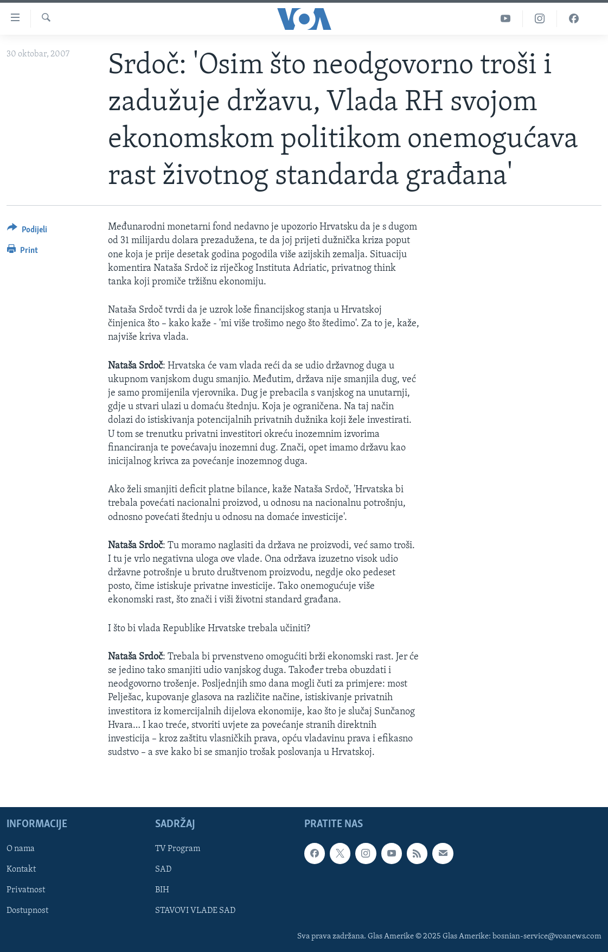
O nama (21, 849)
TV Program (177, 849)
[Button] (27, 231)
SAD (163, 870)
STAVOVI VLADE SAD (195, 911)
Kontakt (21, 870)
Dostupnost (27, 911)
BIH (162, 890)
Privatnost (26, 890)
